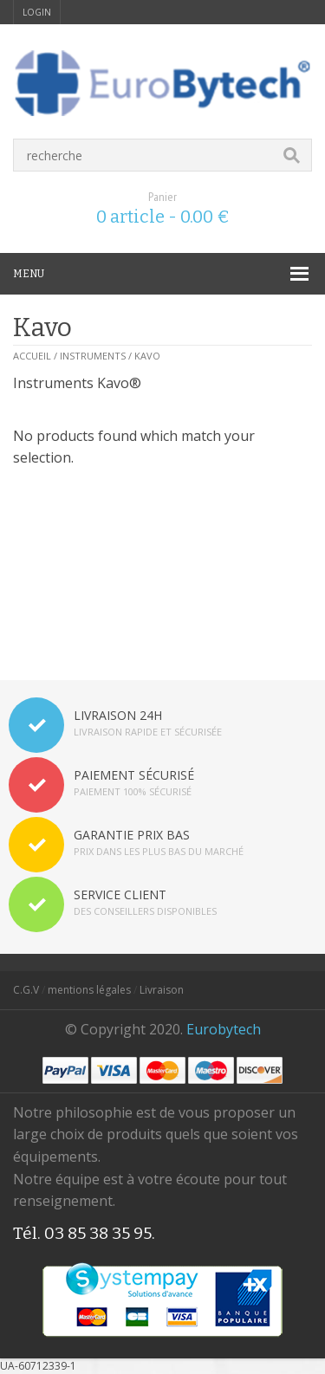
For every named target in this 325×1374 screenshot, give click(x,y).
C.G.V (26, 989)
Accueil (32, 355)
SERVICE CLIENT (120, 894)
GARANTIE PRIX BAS (132, 834)
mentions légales (89, 989)
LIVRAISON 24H (118, 715)
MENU (28, 274)
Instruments (93, 355)
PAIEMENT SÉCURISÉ (134, 775)
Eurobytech (223, 1029)
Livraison (162, 989)
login (37, 12)
